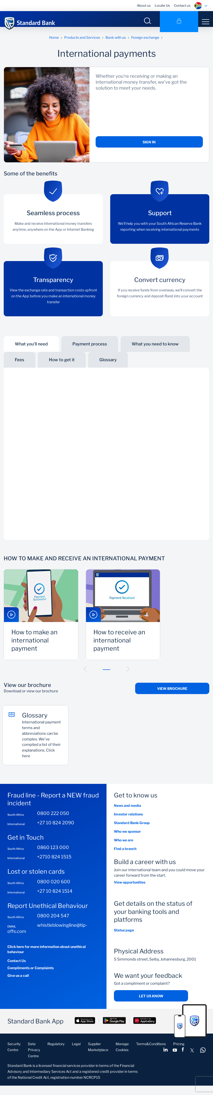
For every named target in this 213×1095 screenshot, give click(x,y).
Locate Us (162, 5)
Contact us (182, 5)
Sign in (149, 147)
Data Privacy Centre (34, 1059)
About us (144, 5)
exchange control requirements (153, 439)
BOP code (93, 439)
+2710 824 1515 (54, 866)
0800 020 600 (53, 891)
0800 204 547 (53, 925)
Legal (76, 1053)
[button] (85, 674)
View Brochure (172, 694)
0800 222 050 (53, 823)
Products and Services (82, 42)
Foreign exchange (145, 42)
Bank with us (116, 42)
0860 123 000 (53, 857)
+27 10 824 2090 (55, 832)
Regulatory (55, 1053)
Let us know (151, 1005)
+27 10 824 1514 (54, 900)
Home (54, 42)
